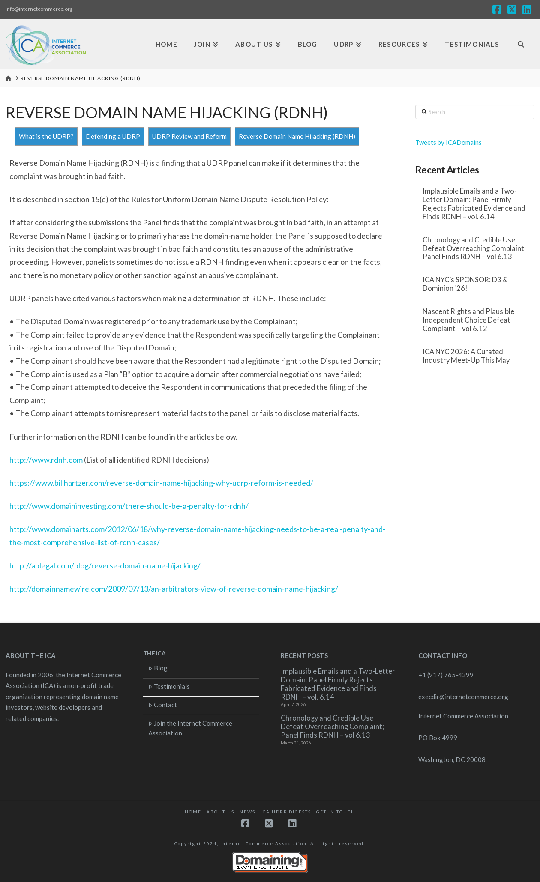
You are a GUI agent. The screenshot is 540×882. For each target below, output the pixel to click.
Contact (162, 705)
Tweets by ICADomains (448, 142)
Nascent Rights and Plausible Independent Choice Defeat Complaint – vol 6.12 (468, 320)
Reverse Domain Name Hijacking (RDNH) (297, 136)
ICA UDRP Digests (286, 811)
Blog (158, 668)
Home (193, 811)
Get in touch (335, 811)
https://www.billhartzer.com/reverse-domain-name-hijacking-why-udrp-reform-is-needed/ (161, 482)
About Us (220, 811)
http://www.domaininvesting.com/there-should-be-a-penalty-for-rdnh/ (129, 506)
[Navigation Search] (521, 44)
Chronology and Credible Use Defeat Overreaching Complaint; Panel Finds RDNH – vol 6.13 (474, 248)
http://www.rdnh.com (46, 459)
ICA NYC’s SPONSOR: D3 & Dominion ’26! (465, 284)
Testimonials (169, 686)
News (247, 811)
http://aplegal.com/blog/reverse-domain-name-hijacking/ (105, 565)
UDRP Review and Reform (189, 136)
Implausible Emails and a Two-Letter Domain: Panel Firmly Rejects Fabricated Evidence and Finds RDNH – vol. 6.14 (474, 204)
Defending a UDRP (113, 136)
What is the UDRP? (46, 136)
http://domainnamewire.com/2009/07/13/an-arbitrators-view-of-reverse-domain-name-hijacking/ (173, 588)
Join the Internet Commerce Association (190, 728)
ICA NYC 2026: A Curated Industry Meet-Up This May (466, 356)
